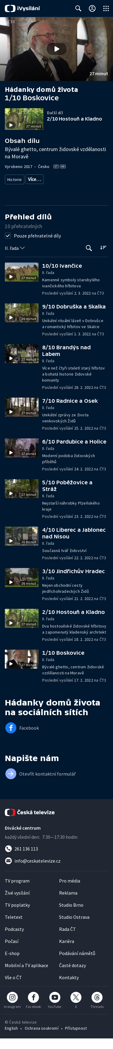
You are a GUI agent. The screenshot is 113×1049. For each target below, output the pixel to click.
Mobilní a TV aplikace (26, 976)
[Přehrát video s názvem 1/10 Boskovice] (57, 49)
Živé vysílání (17, 903)
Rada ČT (67, 940)
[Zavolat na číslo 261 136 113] (56, 859)
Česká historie (63, 179)
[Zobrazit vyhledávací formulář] (78, 8)
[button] (56, 49)
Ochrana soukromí (41, 1038)
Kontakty (69, 988)
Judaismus (64, 190)
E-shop (12, 964)
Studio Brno (71, 915)
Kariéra (66, 952)
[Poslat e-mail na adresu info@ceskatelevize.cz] (56, 871)
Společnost (93, 179)
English (11, 1038)
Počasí (11, 952)
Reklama (68, 903)
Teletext (14, 928)
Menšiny (14, 190)
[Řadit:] (103, 258)
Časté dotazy (72, 976)
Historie (14, 179)
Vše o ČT (13, 988)
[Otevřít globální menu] (106, 8)
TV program (17, 891)
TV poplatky (17, 915)
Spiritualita (38, 190)
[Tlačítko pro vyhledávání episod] (89, 258)
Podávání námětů (77, 964)
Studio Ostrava (74, 928)
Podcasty (14, 940)
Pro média (69, 891)
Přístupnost (76, 1038)
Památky (36, 179)
